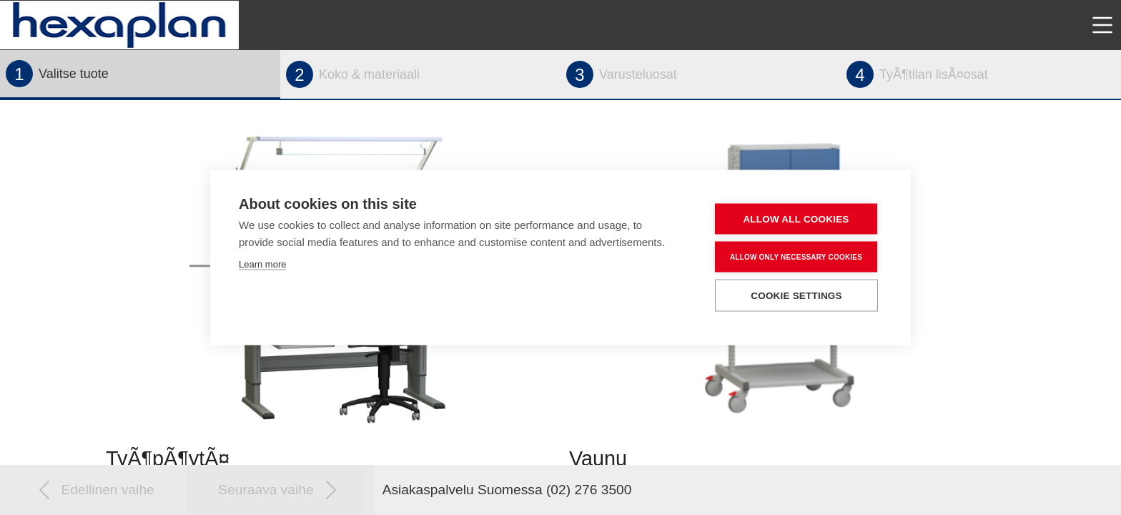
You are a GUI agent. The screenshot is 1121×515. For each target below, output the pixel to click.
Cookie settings (796, 295)
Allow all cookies (796, 219)
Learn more (262, 264)
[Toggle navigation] (1102, 25)
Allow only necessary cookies (796, 256)
